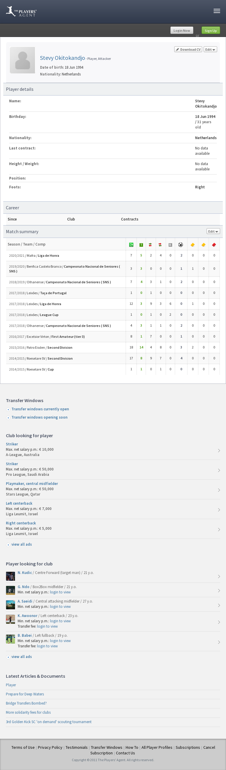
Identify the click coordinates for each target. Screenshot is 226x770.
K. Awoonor (28, 615)
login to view (60, 592)
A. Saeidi (25, 601)
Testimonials (77, 747)
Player (11, 684)
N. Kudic (25, 572)
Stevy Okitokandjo (62, 57)
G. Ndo (24, 586)
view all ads (21, 544)
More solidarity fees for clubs (28, 712)
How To (132, 747)
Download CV (188, 49)
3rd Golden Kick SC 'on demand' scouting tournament (49, 721)
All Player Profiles (157, 747)
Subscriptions (188, 747)
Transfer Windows (106, 747)
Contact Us (125, 753)
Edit (210, 49)
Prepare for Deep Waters (25, 694)
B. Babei (25, 635)
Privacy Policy (50, 747)
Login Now (182, 30)
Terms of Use (23, 747)
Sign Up (211, 30)
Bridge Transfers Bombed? (26, 703)
